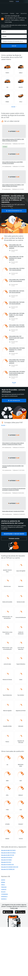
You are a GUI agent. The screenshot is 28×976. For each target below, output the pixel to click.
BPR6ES (3, 882)
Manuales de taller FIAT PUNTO (8, 850)
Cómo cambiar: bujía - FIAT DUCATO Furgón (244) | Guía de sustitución (16, 337)
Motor (17, 13)
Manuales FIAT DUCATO (6, 857)
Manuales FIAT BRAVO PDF (7, 864)
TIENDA (11, 1)
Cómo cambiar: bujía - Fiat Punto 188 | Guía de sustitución (16, 291)
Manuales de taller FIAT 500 (7, 855)
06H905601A (4, 896)
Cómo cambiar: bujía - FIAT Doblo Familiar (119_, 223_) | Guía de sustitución (16, 315)
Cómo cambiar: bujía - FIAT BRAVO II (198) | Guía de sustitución (17, 280)
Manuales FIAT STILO (6, 862)
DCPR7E (3, 880)
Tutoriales (12, 13)
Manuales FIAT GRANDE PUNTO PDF (9, 867)
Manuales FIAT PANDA (6, 859)
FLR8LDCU (3, 889)
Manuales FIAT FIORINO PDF (8, 869)
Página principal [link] (4, 13)
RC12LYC (3, 891)
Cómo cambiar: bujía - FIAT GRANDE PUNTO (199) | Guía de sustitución (16, 246)
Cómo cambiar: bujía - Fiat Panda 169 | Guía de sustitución (16, 302)
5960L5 (3, 884)
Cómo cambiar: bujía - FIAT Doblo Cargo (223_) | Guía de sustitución (17, 325)
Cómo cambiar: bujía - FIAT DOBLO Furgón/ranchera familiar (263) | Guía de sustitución (17, 373)
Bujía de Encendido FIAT (15, 210)
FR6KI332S (3, 887)
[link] (14, 134)
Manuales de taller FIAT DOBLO (8, 852)
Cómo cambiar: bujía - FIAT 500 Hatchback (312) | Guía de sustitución (16, 258)
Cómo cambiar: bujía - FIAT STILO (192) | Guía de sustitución (16, 269)
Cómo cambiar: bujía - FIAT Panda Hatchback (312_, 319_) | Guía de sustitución (17, 361)
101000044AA (4, 894)
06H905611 (4, 899)
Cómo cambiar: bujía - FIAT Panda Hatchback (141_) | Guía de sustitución (17, 349)
